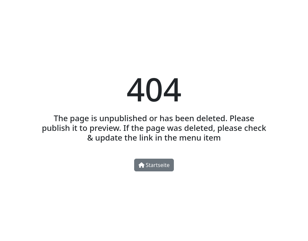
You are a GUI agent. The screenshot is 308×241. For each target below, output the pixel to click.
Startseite (154, 165)
